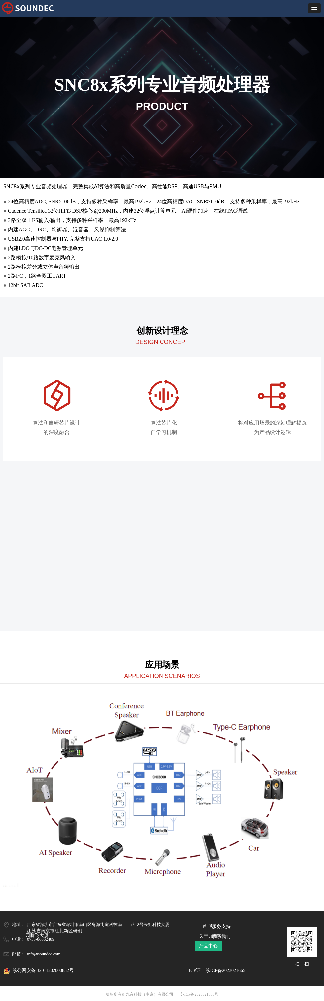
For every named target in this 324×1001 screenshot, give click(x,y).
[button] (314, 8)
